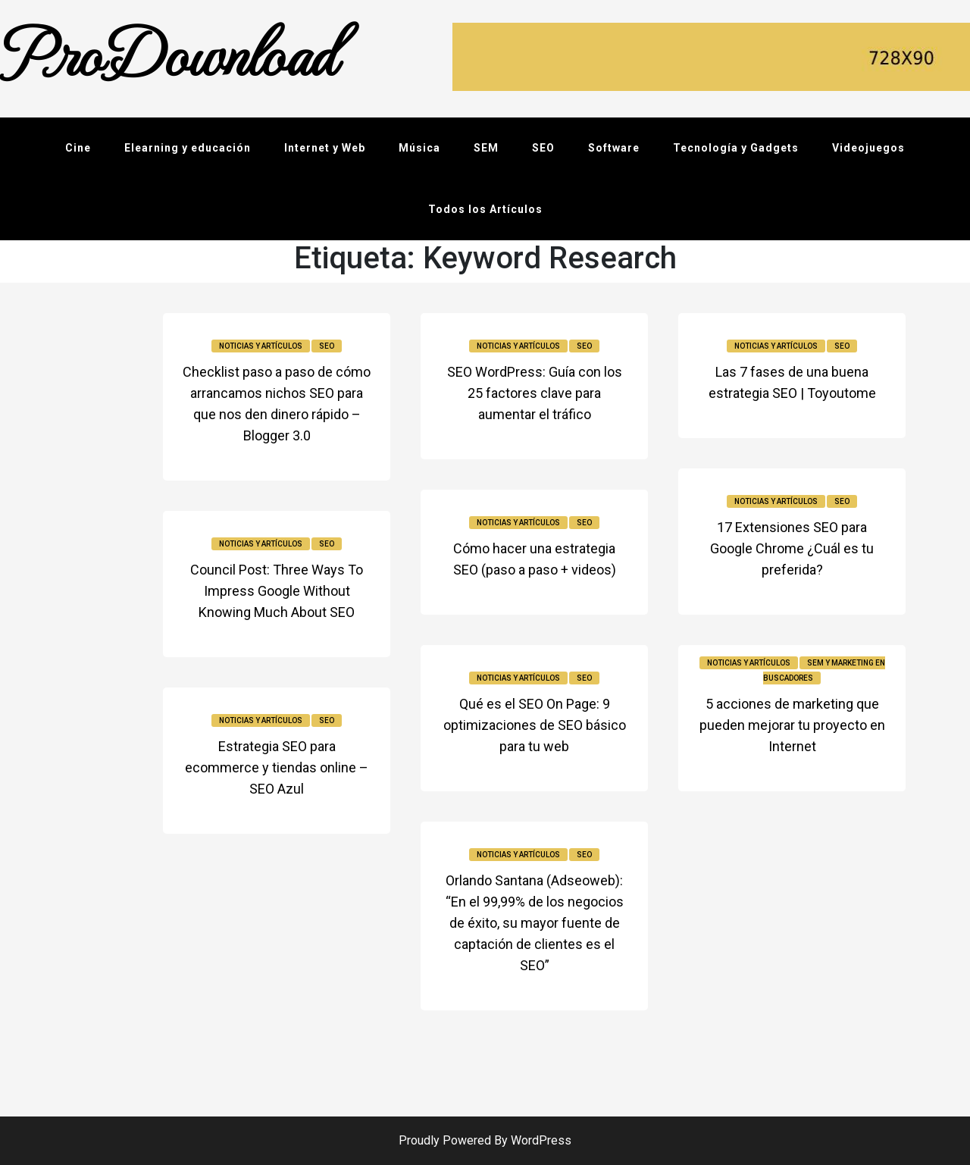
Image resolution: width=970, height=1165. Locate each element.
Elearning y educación (187, 148)
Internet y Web (324, 148)
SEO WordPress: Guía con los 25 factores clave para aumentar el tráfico (534, 393)
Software (614, 148)
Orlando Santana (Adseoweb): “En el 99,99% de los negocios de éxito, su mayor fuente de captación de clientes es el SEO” (535, 922)
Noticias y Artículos (260, 346)
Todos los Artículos (485, 209)
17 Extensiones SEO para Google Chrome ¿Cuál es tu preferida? (792, 548)
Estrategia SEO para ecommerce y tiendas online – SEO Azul (276, 767)
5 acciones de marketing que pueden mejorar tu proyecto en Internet (792, 725)
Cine (78, 148)
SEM (486, 148)
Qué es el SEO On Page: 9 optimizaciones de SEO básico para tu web (534, 725)
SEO (543, 148)
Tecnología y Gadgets (736, 148)
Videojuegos (868, 148)
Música (419, 148)
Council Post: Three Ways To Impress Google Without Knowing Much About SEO (276, 591)
